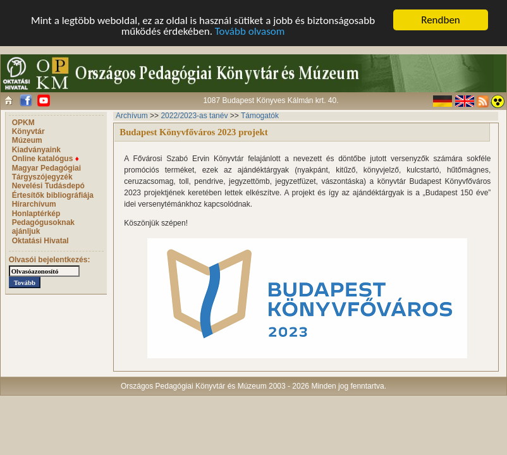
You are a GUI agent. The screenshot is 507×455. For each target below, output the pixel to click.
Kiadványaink (36, 149)
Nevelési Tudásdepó (48, 185)
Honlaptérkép (36, 213)
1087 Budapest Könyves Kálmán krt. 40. (270, 100)
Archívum (132, 115)
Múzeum (27, 140)
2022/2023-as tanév (194, 115)
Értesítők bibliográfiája (53, 195)
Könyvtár (28, 131)
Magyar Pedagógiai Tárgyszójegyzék (46, 172)
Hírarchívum (34, 204)
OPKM (23, 122)
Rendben (440, 20)
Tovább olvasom (250, 30)
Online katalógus (45, 158)
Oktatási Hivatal (40, 240)
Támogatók (260, 115)
